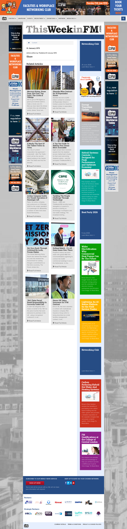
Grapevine (22, 18)
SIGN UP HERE (35, 483)
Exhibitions (52, 18)
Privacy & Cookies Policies (92, 524)
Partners (62, 18)
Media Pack (71, 18)
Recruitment (39, 18)
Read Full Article (34, 114)
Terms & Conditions (74, 524)
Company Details (60, 524)
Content (12, 18)
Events (30, 18)
